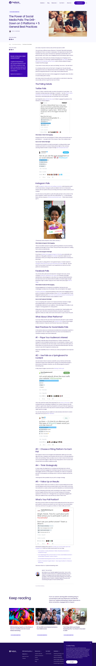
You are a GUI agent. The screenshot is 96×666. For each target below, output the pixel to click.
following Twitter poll (59, 368)
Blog (10, 44)
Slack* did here (50, 413)
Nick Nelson (18, 31)
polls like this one (49, 99)
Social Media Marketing (14, 11)
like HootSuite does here (62, 147)
